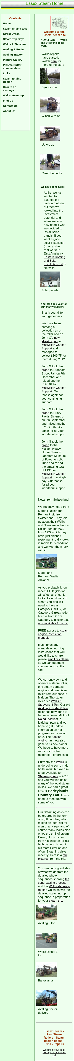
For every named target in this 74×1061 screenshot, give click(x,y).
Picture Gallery (12, 59)
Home (7, 23)
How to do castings (9, 88)
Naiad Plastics (47, 719)
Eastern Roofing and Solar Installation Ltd (54, 260)
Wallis (60, 762)
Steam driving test (15, 28)
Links (6, 73)
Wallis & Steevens (14, 44)
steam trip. (56, 900)
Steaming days (48, 776)
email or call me (58, 659)
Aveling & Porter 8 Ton (53, 708)
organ (45, 370)
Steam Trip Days (13, 38)
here (54, 61)
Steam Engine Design (12, 80)
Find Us (8, 100)
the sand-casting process (53, 880)
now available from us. (53, 623)
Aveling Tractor (13, 54)
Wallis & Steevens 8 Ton (50, 702)
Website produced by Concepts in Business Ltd (54, 1052)
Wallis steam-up (13, 95)
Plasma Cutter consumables (12, 66)
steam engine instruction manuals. (53, 634)
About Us (9, 110)
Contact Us (10, 105)
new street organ (51, 339)
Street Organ (11, 33)
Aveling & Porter (13, 49)
